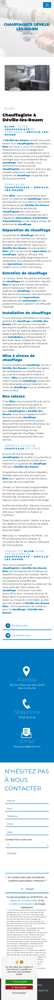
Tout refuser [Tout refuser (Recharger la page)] (19, 987)
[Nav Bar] (47, 5)
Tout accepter (19, 981)
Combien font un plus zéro (18, 839)
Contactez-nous (17, 635)
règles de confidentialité (24, 900)
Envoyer (30, 889)
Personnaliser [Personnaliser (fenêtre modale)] (19, 993)
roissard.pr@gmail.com (27, 743)
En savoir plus (16, 625)
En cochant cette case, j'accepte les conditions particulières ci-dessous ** (27, 879)
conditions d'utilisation (21, 904)
